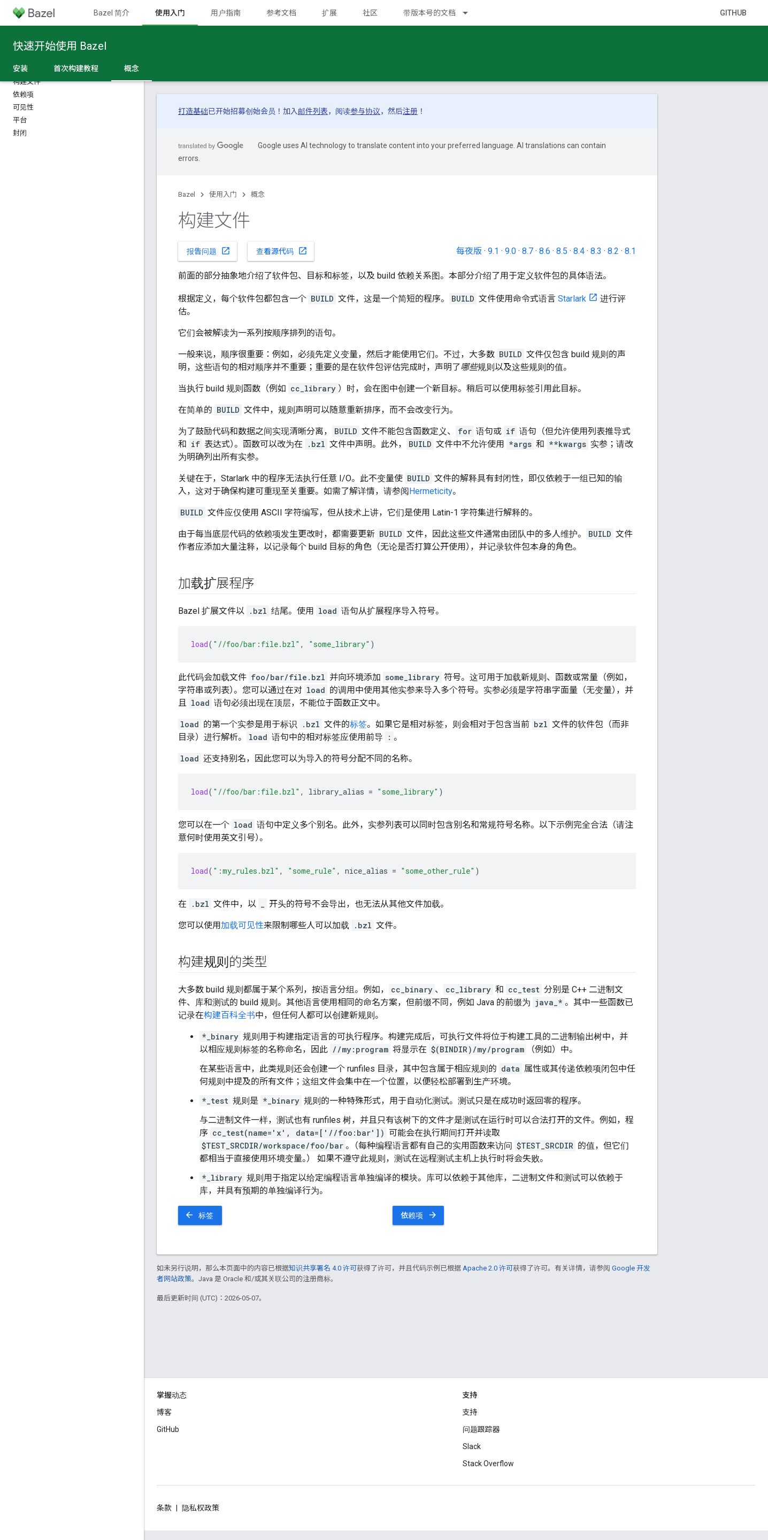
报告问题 (209, 251)
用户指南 (226, 13)
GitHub (733, 13)
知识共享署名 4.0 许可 (323, 1268)
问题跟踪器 (481, 1429)
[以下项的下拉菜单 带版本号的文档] (470, 13)
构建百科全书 (229, 1015)
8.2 (613, 251)
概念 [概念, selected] (131, 68)
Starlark (572, 299)
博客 (164, 1412)
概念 (258, 194)
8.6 (544, 251)
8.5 (561, 251)
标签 (358, 724)
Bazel (186, 194)
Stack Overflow (488, 1463)
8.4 (579, 251)
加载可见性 (242, 925)
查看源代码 (282, 251)
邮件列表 (313, 111)
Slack (472, 1446)
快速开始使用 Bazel (59, 46)
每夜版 (469, 251)
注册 (410, 111)
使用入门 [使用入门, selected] (170, 13)
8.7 (527, 251)
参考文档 (281, 13)
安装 (20, 68)
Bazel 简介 (111, 13)
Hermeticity (430, 491)
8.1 (630, 251)
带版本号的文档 (429, 13)
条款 (164, 1508)
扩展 (329, 13)
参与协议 (365, 111)
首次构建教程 (75, 68)
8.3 (596, 251)
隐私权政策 (200, 1508)
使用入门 (223, 194)
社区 (370, 13)
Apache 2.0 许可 (488, 1268)
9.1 (493, 251)
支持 (470, 1412)
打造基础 (193, 111)
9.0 (510, 251)
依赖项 (419, 1215)
